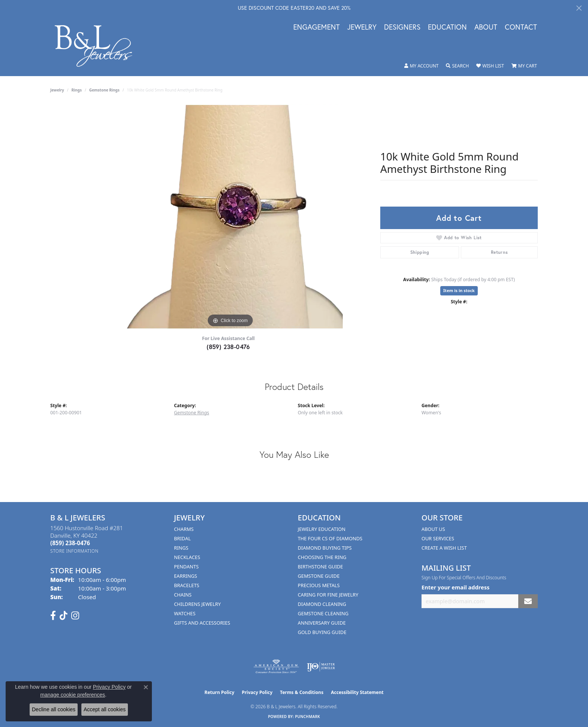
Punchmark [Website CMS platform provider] (307, 716)
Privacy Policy (257, 692)
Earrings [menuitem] (185, 576)
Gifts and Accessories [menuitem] (202, 622)
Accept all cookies (105, 709)
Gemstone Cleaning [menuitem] (323, 613)
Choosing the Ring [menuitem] (322, 557)
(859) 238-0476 (228, 347)
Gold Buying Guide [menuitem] (322, 632)
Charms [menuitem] (184, 529)
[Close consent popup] (146, 687)
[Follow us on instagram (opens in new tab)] (75, 615)
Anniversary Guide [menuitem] (322, 622)
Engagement (316, 27)
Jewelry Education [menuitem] (321, 529)
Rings (77, 90)
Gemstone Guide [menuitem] (319, 576)
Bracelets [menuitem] (186, 585)
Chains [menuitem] (183, 594)
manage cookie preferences (72, 695)
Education (447, 27)
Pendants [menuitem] (186, 566)
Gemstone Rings (104, 90)
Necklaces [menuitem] (187, 557)
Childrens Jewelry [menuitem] (197, 604)
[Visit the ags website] (276, 666)
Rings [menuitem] (181, 547)
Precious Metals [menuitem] (319, 585)
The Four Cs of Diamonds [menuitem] (330, 538)
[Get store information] (74, 551)
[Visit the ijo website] (321, 666)
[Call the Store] (70, 543)
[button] (421, 66)
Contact (521, 27)
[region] (230, 216)
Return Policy (219, 692)
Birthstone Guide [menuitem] (320, 566)
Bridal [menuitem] (182, 538)
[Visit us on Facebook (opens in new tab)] (53, 615)
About (485, 27)
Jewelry (361, 27)
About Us (433, 529)
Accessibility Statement (357, 692)
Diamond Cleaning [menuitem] (322, 604)
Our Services (438, 538)
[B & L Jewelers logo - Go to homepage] (97, 46)
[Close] (579, 8)
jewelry (57, 90)
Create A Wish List (444, 547)
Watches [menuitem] (184, 613)
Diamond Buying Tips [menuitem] (325, 547)
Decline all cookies (53, 709)
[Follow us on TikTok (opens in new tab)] (64, 615)
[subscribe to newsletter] (528, 601)
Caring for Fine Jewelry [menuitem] (328, 594)
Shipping (419, 252)
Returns (499, 252)
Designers (402, 27)
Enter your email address (455, 587)
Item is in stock (459, 290)
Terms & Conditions (302, 692)
